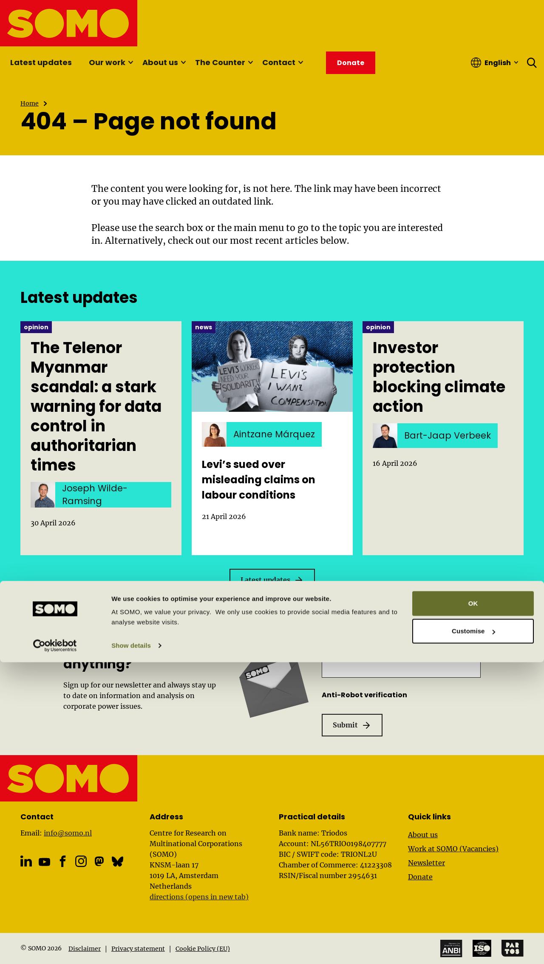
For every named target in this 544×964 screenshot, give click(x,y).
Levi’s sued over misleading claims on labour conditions (258, 479)
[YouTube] (44, 862)
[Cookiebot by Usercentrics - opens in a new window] (55, 947)
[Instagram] (81, 861)
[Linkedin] (26, 861)
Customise (473, 932)
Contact (278, 62)
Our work (107, 62)
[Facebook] (62, 861)
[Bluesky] (117, 861)
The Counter (220, 62)
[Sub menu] (130, 62)
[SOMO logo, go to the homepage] (69, 23)
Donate (420, 877)
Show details (131, 947)
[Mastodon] (99, 861)
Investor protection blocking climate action (439, 377)
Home (29, 103)
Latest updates (41, 62)
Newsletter (426, 862)
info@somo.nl (68, 833)
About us (160, 62)
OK (473, 905)
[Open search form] (532, 62)
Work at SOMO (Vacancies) (453, 848)
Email (353, 649)
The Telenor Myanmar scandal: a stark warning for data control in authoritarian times (96, 406)
